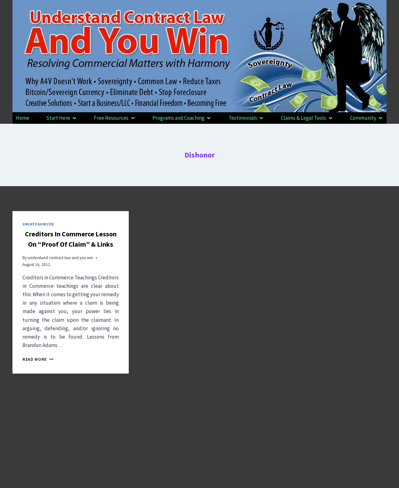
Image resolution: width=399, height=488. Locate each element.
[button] (61, 118)
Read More (37, 359)
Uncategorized (38, 224)
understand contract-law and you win (60, 257)
